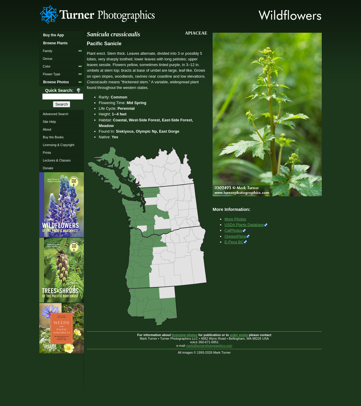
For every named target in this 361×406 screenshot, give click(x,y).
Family (47, 51)
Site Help (49, 121)
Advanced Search (55, 114)
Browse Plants (55, 43)
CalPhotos (233, 230)
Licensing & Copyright (58, 145)
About (47, 129)
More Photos (235, 219)
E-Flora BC (234, 242)
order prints (239, 335)
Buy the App (53, 35)
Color (47, 66)
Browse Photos (56, 82)
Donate (48, 168)
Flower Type (51, 74)
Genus (47, 58)
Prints (47, 152)
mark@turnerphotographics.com (209, 345)
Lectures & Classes (57, 160)
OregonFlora (235, 236)
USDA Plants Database (244, 224)
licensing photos (184, 335)
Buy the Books (53, 137)
